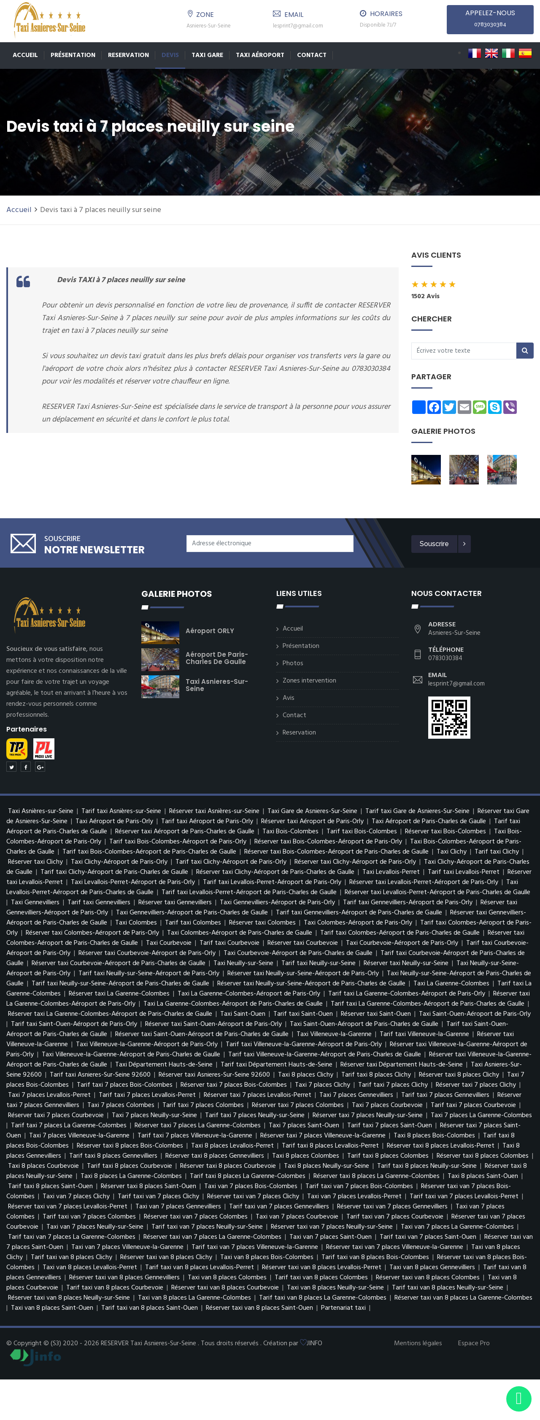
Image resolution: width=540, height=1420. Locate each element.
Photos (293, 663)
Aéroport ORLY (210, 630)
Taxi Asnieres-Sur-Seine (217, 685)
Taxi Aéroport (260, 55)
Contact (312, 55)
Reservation (128, 55)
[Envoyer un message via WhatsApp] (519, 1399)
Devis (170, 55)
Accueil (25, 55)
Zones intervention (309, 680)
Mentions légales (418, 1343)
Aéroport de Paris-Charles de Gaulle (217, 658)
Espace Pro (474, 1343)
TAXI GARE (207, 55)
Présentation (73, 55)
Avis (288, 698)
